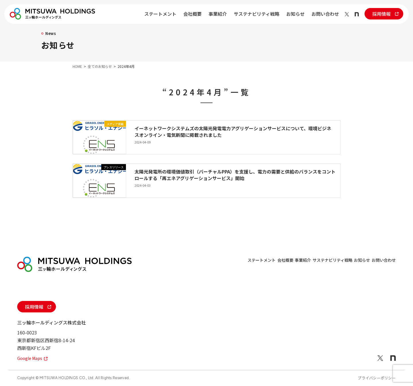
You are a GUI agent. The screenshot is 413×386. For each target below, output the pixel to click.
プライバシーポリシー (377, 378)
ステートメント (160, 13)
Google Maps (33, 358)
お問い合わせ (325, 13)
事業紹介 (218, 13)
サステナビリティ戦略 (256, 13)
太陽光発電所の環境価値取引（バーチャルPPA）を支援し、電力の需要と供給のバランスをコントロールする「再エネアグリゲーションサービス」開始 (235, 174)
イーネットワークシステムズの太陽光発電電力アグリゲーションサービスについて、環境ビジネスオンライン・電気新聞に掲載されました (233, 131)
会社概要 (192, 13)
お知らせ (295, 13)
